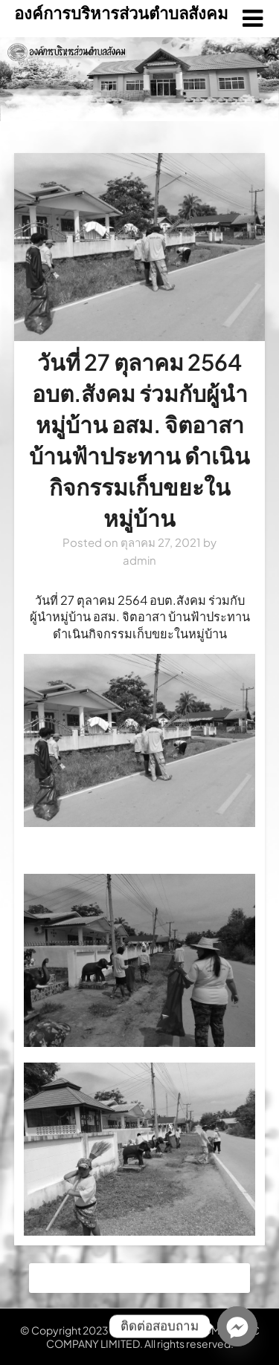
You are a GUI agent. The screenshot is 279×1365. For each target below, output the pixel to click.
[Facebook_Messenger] (237, 1326)
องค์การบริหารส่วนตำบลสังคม (121, 12)
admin (139, 560)
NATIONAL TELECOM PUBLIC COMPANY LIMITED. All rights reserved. (153, 1336)
